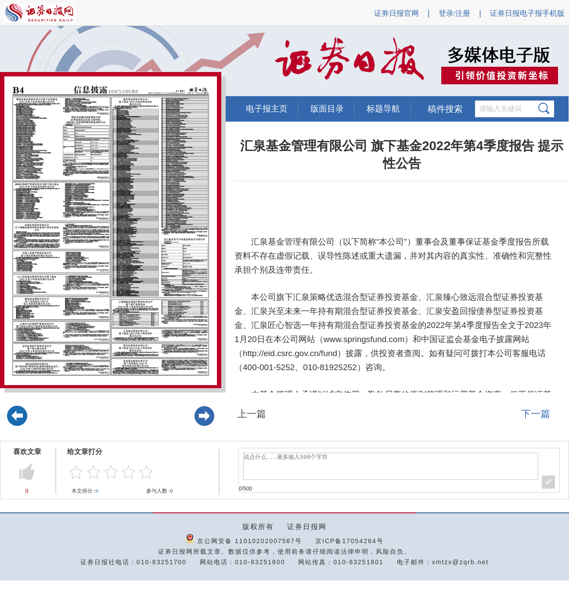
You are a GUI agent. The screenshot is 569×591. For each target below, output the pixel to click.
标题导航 (383, 108)
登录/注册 (455, 13)
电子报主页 (267, 108)
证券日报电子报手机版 (527, 13)
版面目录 (327, 108)
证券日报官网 (396, 13)
